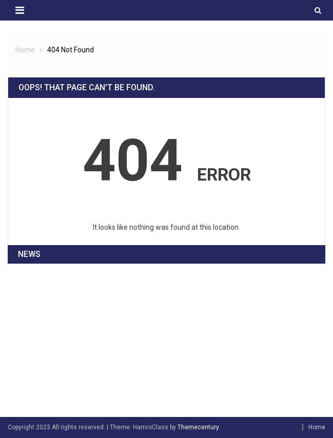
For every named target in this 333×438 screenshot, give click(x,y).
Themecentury (198, 427)
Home (316, 427)
